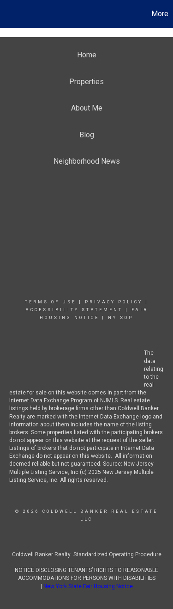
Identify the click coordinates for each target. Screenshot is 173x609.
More (159, 13)
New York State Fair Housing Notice (88, 586)
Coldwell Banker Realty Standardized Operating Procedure (86, 554)
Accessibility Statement (74, 310)
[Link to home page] (8, 14)
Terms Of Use (50, 302)
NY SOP (120, 317)
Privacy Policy (114, 302)
